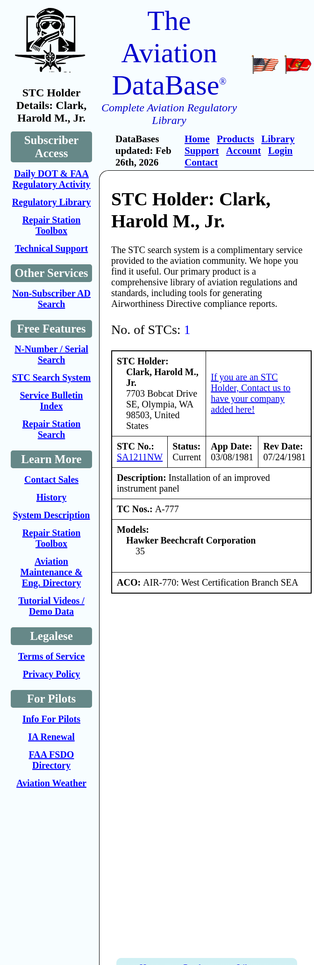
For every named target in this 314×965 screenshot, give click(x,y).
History (51, 497)
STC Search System (51, 377)
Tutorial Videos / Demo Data (51, 606)
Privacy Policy (51, 674)
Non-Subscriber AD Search (51, 298)
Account (243, 150)
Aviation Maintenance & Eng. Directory (52, 572)
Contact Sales (51, 479)
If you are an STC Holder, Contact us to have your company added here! (250, 393)
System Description (51, 515)
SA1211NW (140, 457)
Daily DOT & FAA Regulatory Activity (51, 178)
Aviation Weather (51, 783)
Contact (201, 162)
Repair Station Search (51, 429)
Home (197, 139)
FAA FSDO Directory (51, 759)
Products (235, 139)
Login (280, 150)
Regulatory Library (51, 202)
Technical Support (51, 248)
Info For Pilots (51, 719)
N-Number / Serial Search (51, 354)
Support (202, 150)
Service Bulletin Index (51, 400)
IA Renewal (51, 737)
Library (277, 139)
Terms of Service (51, 656)
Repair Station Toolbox (51, 225)
